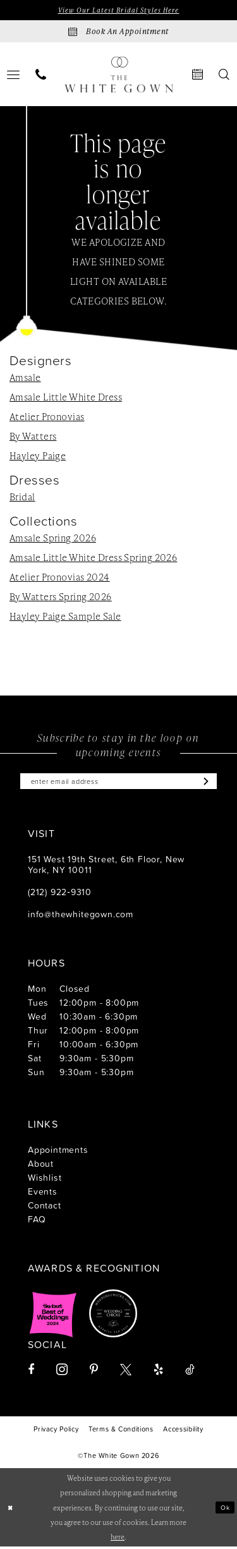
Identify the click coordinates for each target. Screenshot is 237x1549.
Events (43, 1194)
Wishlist (44, 1180)
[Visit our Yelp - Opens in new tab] (158, 1372)
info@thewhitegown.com (80, 917)
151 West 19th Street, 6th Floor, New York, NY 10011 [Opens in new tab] (106, 867)
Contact (44, 1208)
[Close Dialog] (11, 1510)
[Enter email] (118, 783)
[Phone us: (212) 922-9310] (41, 75)
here (118, 1539)
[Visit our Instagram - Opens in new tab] (62, 1372)
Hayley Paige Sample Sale (65, 617)
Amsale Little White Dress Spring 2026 (93, 558)
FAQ (37, 1222)
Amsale (25, 378)
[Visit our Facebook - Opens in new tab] (31, 1372)
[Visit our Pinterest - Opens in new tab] (94, 1372)
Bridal (22, 498)
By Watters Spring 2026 (60, 598)
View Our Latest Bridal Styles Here (118, 10)
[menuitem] (41, 75)
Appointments (58, 1153)
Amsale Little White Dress (65, 398)
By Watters (32, 437)
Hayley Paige (37, 457)
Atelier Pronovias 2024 (59, 578)
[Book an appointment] (118, 32)
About (41, 1166)
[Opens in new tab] (53, 1316)
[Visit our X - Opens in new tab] (125, 1372)
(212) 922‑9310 (60, 895)
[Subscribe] (213, 783)
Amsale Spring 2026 (52, 539)
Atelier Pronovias (47, 418)
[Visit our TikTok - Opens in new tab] (190, 1372)
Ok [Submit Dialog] (224, 1509)
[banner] (118, 75)
